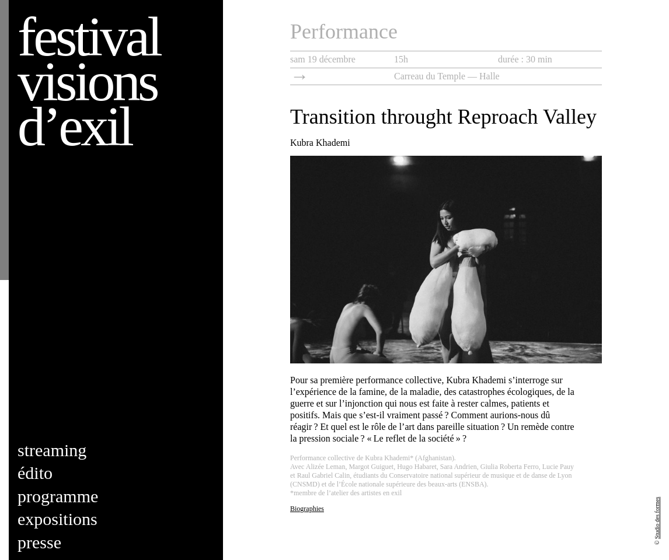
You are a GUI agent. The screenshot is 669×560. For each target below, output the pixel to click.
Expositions (57, 518)
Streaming (52, 450)
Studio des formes (657, 518)
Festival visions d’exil (89, 81)
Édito (35, 472)
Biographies (307, 509)
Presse (39, 542)
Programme (58, 496)
